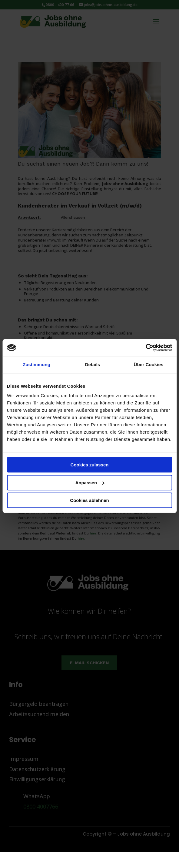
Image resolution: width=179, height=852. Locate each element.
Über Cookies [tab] (149, 364)
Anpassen (89, 482)
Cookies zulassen (90, 464)
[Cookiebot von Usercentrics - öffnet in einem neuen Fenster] (145, 348)
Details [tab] (92, 364)
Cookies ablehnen (89, 500)
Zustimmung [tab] (36, 364)
